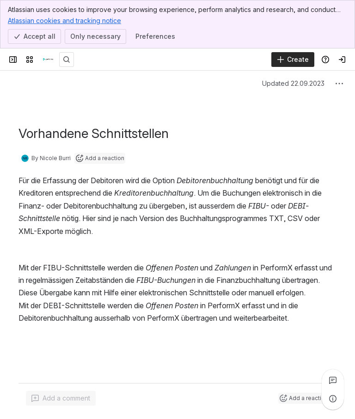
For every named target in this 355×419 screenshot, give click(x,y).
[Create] (292, 59)
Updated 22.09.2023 (293, 83)
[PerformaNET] (48, 59)
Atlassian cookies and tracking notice (64, 20)
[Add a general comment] (61, 398)
